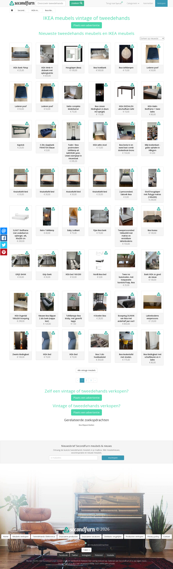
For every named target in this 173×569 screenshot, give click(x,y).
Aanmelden (148, 3)
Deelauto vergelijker (113, 536)
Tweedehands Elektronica (44, 536)
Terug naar (114, 3)
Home (5, 536)
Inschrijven (113, 457)
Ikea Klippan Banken (86, 425)
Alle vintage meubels (87, 370)
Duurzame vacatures (91, 536)
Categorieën (133, 3)
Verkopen (161, 3)
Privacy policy (153, 536)
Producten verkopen (134, 536)
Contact (166, 536)
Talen (86, 550)
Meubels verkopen (20, 536)
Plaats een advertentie (86, 25)
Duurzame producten (68, 536)
